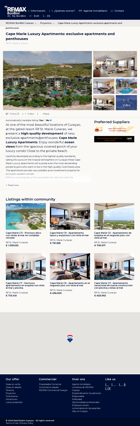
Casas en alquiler (13, 387)
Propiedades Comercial (50, 384)
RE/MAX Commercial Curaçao (53, 390)
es (46, 16)
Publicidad (77, 399)
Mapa (43, 114)
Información (35, 10)
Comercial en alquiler (49, 387)
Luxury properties (14, 402)
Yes (41, 120)
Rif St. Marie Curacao (50, 129)
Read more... (13, 185)
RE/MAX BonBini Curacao (20, 23)
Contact (117, 10)
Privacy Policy (26, 423)
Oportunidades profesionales (85, 402)
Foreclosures (12, 396)
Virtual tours (11, 399)
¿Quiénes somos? (62, 10)
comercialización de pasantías (86, 408)
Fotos (12, 114)
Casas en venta (13, 384)
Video (28, 114)
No (47, 120)
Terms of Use (12, 423)
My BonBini (16, 16)
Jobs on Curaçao (80, 411)
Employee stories (80, 405)
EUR (34, 16)
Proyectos (46, 23)
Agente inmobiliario (93, 10)
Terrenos (10, 390)
